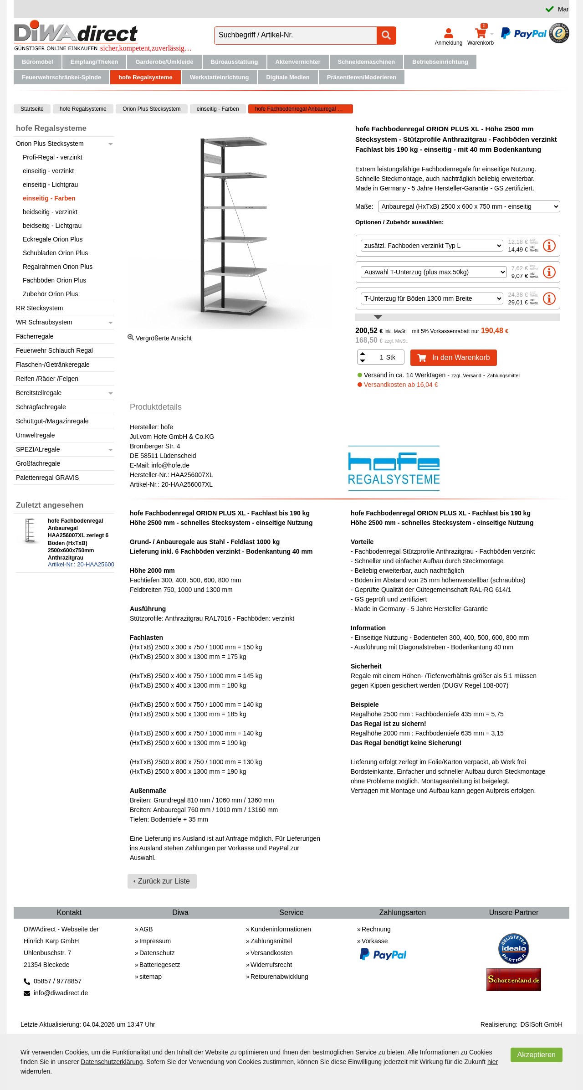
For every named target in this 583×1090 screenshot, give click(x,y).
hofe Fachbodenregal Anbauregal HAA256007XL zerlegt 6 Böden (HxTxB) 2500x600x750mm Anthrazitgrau (304, 109)
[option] (458, 245)
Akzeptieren (536, 1055)
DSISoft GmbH (541, 1024)
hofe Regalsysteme (83, 109)
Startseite (32, 109)
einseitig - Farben (218, 109)
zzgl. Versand (466, 375)
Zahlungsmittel (503, 375)
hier (492, 1061)
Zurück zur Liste (164, 881)
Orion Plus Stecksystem (151, 109)
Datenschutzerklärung (112, 1061)
